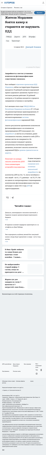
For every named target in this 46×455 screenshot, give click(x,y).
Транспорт (16, 41)
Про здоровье (27, 364)
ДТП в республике (6, 364)
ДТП (24, 37)
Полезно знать (17, 371)
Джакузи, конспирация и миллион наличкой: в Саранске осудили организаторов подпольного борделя (23, 216)
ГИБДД (8, 37)
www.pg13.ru (20, 387)
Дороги (17, 37)
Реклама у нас (18, 7)
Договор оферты (20, 381)
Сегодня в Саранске (6, 7)
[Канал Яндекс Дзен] (36, 373)
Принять (39, 13)
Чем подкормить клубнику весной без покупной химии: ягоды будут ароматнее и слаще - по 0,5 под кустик (23, 238)
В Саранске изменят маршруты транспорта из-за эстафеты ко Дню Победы (23, 227)
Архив (31, 381)
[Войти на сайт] (43, 2)
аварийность (10, 134)
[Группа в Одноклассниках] (41, 370)
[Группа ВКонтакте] (36, 370)
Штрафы (32, 37)
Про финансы (5, 371)
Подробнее (12, 431)
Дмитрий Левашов (33, 47)
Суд (7, 41)
